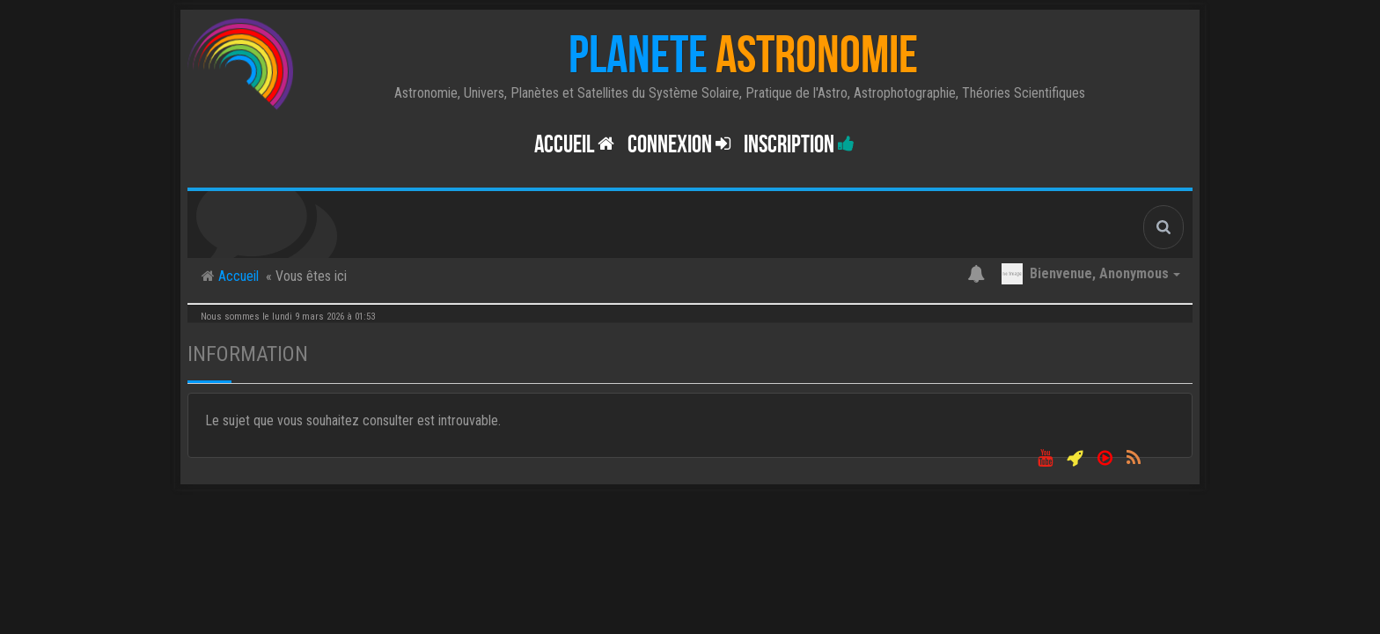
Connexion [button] (679, 144)
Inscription (799, 144)
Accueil (574, 144)
